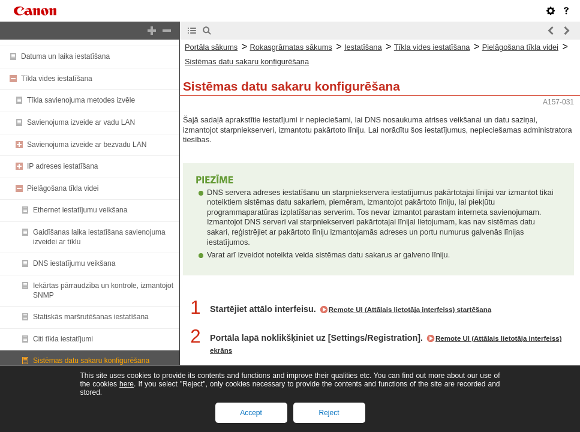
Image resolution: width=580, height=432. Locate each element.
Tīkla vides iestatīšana (56, 78)
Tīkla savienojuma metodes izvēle (81, 100)
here (126, 384)
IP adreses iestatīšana (62, 166)
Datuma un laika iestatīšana (65, 56)
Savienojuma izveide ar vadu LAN (81, 122)
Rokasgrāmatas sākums (291, 47)
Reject (328, 413)
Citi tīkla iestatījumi (63, 339)
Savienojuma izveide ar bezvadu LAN (86, 144)
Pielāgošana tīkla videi (62, 188)
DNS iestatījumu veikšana (74, 263)
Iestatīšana (363, 47)
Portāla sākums (211, 47)
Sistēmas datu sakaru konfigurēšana (91, 360)
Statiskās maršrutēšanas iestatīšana (91, 317)
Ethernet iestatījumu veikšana (80, 210)
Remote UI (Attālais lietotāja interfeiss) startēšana (410, 309)
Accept (251, 413)
